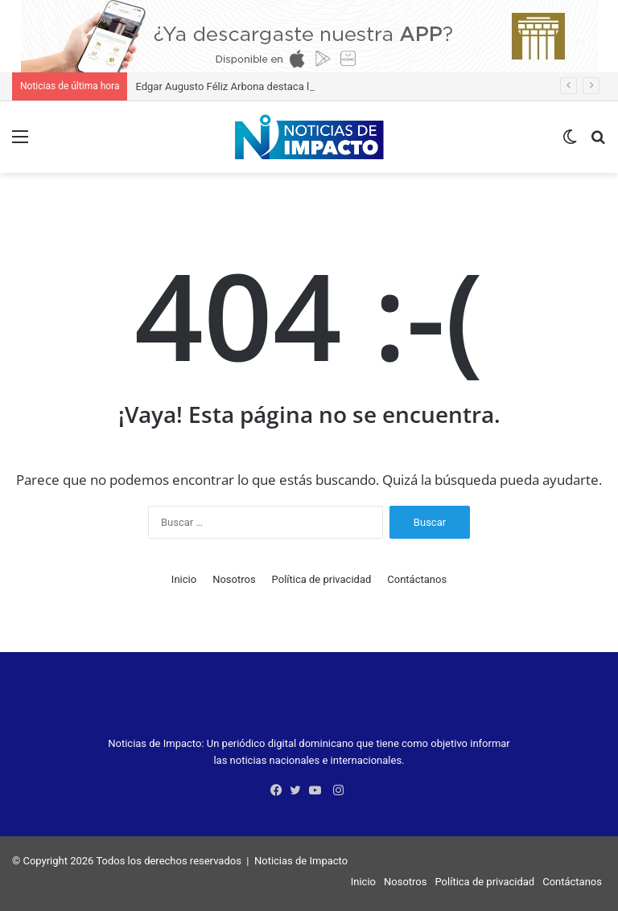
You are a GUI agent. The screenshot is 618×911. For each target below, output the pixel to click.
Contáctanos (417, 579)
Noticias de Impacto (301, 861)
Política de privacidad (322, 579)
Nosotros (233, 579)
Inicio (183, 579)
